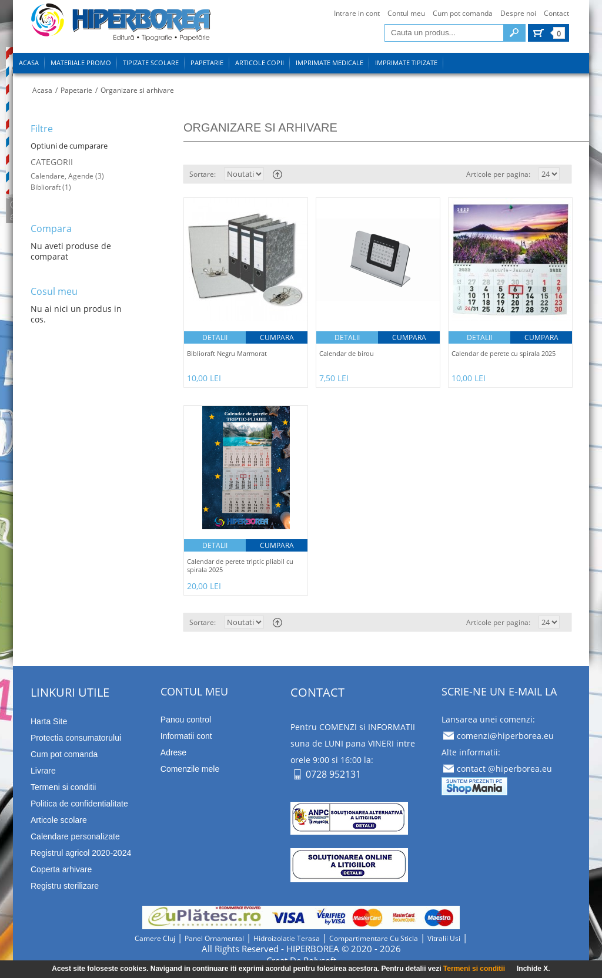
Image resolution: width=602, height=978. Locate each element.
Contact (556, 13)
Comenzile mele (189, 769)
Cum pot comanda (463, 13)
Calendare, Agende (63, 176)
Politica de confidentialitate (79, 803)
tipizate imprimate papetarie (120, 24)
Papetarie (76, 90)
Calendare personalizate (75, 836)
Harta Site (49, 721)
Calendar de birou (346, 353)
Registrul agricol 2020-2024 (81, 853)
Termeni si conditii (63, 787)
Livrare (43, 770)
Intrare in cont (357, 13)
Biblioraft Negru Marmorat (227, 353)
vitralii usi (443, 938)
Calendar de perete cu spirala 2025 (504, 353)
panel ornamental (214, 938)
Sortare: (202, 174)
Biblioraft (46, 187)
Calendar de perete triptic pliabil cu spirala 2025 (240, 565)
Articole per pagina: (498, 174)
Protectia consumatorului (76, 737)
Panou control (185, 719)
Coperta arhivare (61, 869)
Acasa (42, 90)
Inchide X (532, 968)
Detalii (215, 337)
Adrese (173, 752)
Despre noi (518, 13)
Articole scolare (59, 820)
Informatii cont (186, 736)
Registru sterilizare (65, 885)
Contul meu (406, 13)
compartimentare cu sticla (373, 938)
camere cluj (155, 938)
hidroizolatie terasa (286, 938)
